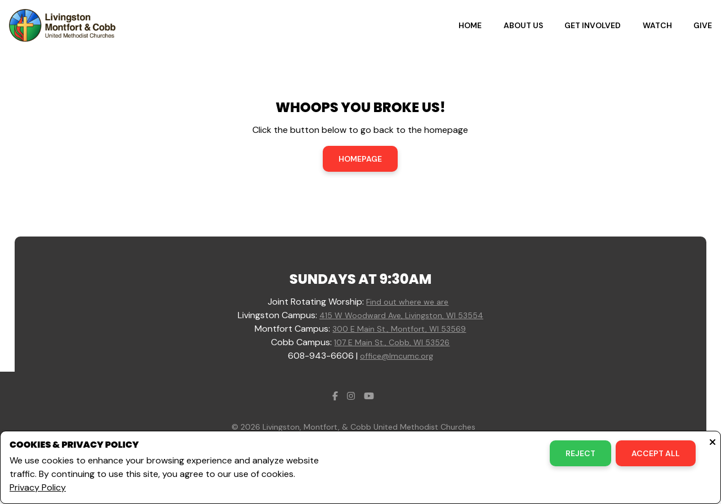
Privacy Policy (38, 487)
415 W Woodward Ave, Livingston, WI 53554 (401, 315)
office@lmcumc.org (396, 356)
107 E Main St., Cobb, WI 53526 (391, 342)
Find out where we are (407, 302)
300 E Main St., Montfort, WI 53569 (399, 329)
